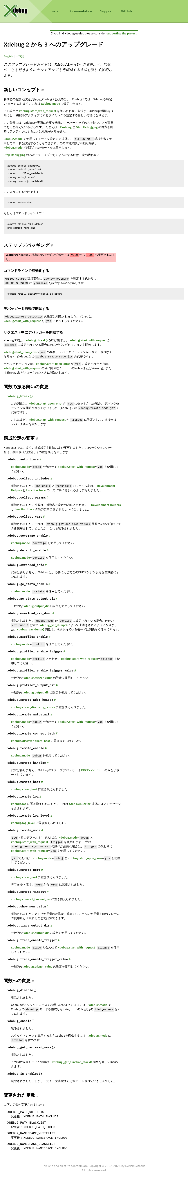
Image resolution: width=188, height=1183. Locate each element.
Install (55, 11)
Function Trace (36, 490)
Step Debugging (87, 127)
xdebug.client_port (24, 877)
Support (106, 11)
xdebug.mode (50, 103)
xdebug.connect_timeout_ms (30, 899)
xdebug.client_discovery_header (33, 707)
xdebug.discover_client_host (30, 741)
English (8, 56)
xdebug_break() (37, 340)
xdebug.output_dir (36, 606)
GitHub (126, 11)
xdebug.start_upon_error (21, 352)
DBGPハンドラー (92, 770)
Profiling (66, 127)
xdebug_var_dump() (53, 625)
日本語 (19, 56)
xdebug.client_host (24, 789)
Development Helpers (106, 505)
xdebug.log (18, 804)
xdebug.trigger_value (38, 678)
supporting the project (121, 33)
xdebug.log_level (23, 823)
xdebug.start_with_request (37, 111)
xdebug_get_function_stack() (72, 1062)
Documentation (80, 11)
